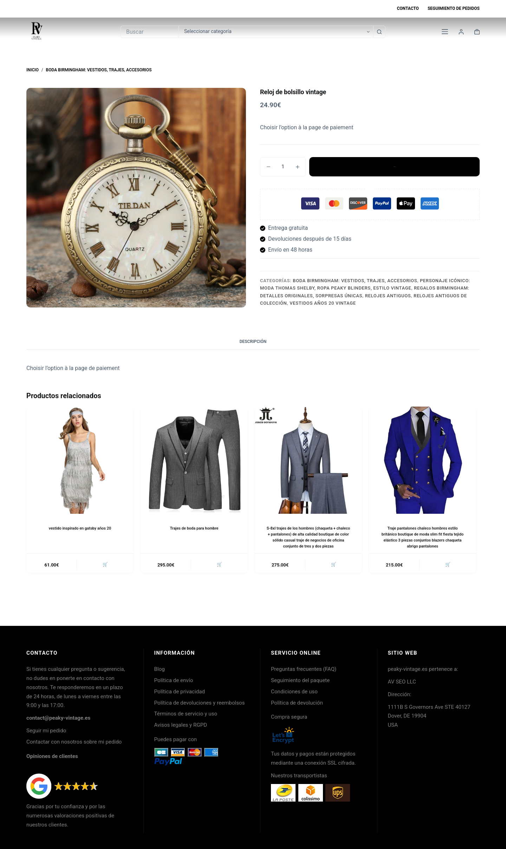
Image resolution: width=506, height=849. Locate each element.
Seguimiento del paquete (300, 680)
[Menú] (445, 31)
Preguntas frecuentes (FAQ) (303, 669)
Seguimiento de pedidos (454, 8)
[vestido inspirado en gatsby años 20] (80, 460)
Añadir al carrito (394, 166)
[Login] (461, 31)
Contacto (408, 8)
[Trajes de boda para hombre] (194, 460)
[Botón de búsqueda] (379, 32)
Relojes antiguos (388, 295)
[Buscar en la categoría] (276, 32)
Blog (159, 669)
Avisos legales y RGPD (180, 725)
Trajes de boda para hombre (194, 528)
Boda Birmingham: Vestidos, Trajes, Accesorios (355, 280)
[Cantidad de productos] (283, 166)
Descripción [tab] (253, 341)
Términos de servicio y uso (186, 714)
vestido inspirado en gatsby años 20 (80, 528)
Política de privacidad (179, 691)
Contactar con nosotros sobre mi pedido (74, 742)
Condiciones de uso (294, 691)
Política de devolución (297, 703)
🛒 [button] (104, 571)
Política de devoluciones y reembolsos (199, 703)
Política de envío (173, 680)
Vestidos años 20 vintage (323, 303)
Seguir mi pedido (46, 730)
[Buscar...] (150, 32)
